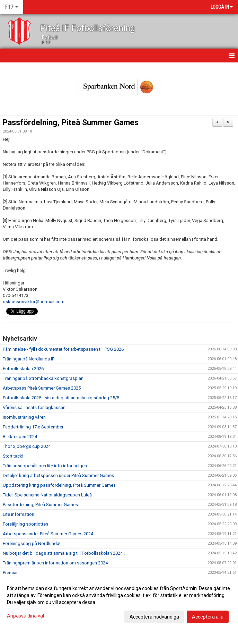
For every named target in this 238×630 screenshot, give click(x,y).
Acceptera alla (207, 617)
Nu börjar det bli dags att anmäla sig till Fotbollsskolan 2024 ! (64, 553)
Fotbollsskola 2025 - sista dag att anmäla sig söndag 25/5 (61, 397)
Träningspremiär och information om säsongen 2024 (55, 562)
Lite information (18, 514)
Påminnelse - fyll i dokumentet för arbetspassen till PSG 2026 (63, 349)
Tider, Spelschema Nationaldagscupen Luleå (47, 494)
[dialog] (119, 602)
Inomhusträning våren (24, 417)
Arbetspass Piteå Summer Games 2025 (42, 388)
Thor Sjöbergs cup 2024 (27, 446)
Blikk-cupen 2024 (20, 436)
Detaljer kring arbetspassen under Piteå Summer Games (58, 475)
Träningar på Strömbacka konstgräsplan (43, 378)
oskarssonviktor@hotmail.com (33, 301)
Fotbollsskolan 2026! (24, 368)
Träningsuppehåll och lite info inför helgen (45, 465)
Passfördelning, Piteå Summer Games (71, 122)
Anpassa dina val (25, 616)
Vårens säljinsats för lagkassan (34, 407)
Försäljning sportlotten (25, 524)
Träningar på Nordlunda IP (28, 358)
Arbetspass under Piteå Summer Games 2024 (48, 533)
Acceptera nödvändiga (154, 617)
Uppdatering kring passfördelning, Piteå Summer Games (59, 485)
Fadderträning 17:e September (33, 426)
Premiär (10, 572)
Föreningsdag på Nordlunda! (31, 543)
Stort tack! (13, 456)
